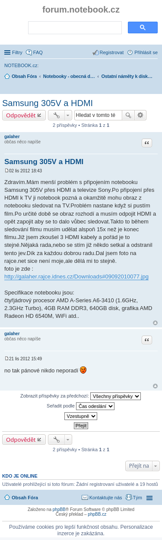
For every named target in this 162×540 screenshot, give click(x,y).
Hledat (128, 115)
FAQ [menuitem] (38, 52)
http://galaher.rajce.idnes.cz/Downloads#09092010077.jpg (76, 276)
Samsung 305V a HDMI (47, 103)
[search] (74, 28)
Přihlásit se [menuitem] (146, 52)
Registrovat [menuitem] (112, 52)
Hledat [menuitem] (154, 88)
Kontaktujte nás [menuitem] (105, 497)
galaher (12, 136)
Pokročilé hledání (140, 115)
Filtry (17, 52)
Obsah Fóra (25, 497)
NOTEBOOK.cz (20, 65)
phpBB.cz (97, 514)
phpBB (59, 509)
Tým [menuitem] (137, 497)
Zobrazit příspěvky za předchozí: (80, 396)
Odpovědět (21, 115)
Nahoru (155, 322)
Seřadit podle (80, 406)
